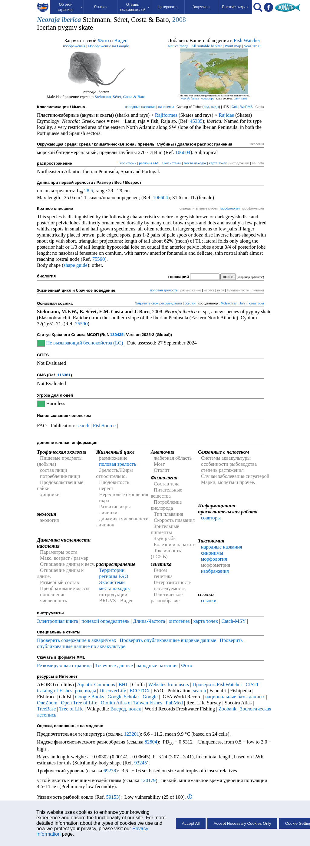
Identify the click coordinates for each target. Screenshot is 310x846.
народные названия (140, 107)
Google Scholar (123, 697)
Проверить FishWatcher (217, 684)
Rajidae (226, 115)
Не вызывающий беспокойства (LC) (84, 343)
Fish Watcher (247, 40)
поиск (134, 709)
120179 (148, 780)
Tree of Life (71, 709)
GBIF (237, 98)
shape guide (75, 265)
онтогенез (179, 621)
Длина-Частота (149, 621)
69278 (110, 771)
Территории (127, 163)
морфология (230, 208)
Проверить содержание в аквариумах (76, 640)
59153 (112, 797)
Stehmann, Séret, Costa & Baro (120, 96)
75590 (98, 259)
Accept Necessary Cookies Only (242, 823)
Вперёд (118, 709)
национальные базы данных (235, 697)
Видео (120, 40)
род (206, 107)
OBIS (244, 98)
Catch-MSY (233, 621)
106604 (182, 152)
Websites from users (168, 684)
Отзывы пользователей (134, 7)
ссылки (190, 303)
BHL (124, 684)
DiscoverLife (113, 690)
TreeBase (46, 709)
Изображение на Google (108, 46)
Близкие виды (235, 7)
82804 (151, 742)
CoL (235, 107)
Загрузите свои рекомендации (158, 303)
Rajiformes (166, 115)
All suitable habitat (206, 46)
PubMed (174, 703)
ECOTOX (140, 690)
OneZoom (47, 703)
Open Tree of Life (79, 703)
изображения (74, 46)
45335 (196, 121)
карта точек (218, 163)
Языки (100, 7)
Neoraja (48, 19)
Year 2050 (252, 46)
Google (150, 697)
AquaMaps (207, 98)
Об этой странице (70, 7)
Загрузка (201, 7)
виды (215, 107)
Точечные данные (114, 665)
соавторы (256, 303)
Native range (178, 46)
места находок (195, 163)
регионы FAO (149, 163)
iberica (71, 19)
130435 (117, 334)
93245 (140, 763)
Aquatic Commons (96, 684)
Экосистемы (171, 163)
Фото (103, 40)
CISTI (252, 684)
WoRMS (246, 107)
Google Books (89, 697)
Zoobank (227, 709)
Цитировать (168, 7)
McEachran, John (234, 303)
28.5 (88, 190)
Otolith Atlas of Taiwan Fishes (131, 703)
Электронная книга (57, 621)
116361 (64, 375)
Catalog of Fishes (54, 690)
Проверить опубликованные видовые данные (169, 640)
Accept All (191, 823)
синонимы (166, 107)
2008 (179, 19)
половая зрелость (163, 290)
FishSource (104, 425)
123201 (131, 734)
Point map (233, 46)
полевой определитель (105, 621)
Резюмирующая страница (64, 665)
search (83, 425)
